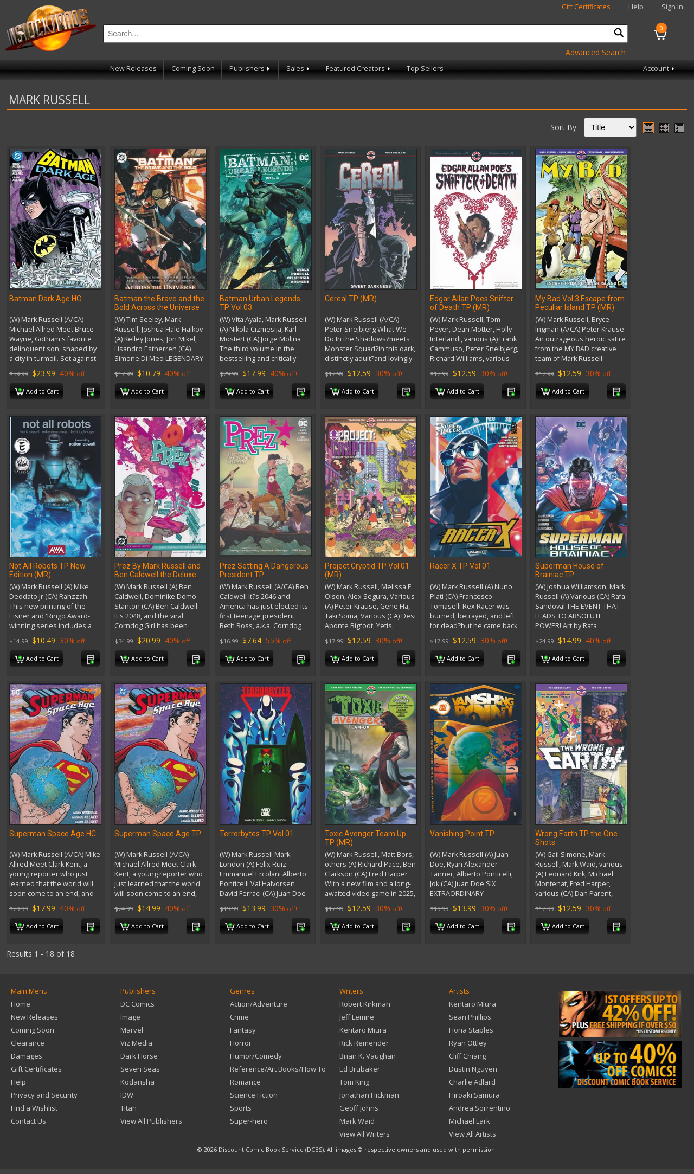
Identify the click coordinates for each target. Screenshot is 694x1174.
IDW (126, 1095)
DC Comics (137, 1004)
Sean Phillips (470, 1017)
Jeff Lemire (356, 1017)
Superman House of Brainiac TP (569, 570)
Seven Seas (140, 1069)
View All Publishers (151, 1121)
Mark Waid (357, 1121)
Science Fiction (254, 1095)
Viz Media (136, 1043)
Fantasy (243, 1030)
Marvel (131, 1030)
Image (130, 1017)
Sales (298, 68)
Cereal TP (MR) (351, 298)
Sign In (672, 6)
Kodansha (137, 1082)
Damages (26, 1056)
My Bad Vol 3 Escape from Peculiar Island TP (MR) (580, 303)
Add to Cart (37, 392)
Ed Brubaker (359, 1069)
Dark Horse (139, 1056)
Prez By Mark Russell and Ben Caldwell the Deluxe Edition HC (157, 575)
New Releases (133, 68)
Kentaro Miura (363, 1030)
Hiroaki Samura (474, 1095)
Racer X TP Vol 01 (460, 566)
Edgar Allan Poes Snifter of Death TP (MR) (471, 303)
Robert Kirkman (364, 1004)
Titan (128, 1108)
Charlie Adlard (472, 1082)
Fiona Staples (471, 1030)
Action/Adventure (258, 1004)
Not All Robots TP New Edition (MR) (47, 570)
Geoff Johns (358, 1108)
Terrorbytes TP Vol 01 (257, 833)
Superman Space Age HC (52, 833)
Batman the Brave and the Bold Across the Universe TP (159, 307)
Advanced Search (596, 52)
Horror (241, 1043)
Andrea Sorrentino (479, 1108)
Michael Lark (469, 1121)
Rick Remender (364, 1043)
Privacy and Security (44, 1095)
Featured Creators (359, 68)
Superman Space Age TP (157, 833)
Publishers (250, 68)
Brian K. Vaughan (367, 1056)
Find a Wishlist (34, 1108)
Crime (239, 1017)
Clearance (27, 1043)
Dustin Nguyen (473, 1069)
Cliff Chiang (467, 1056)
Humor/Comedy (256, 1056)
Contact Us (28, 1121)
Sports (241, 1108)
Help (636, 6)
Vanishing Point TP (462, 833)
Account (659, 68)
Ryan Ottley (468, 1043)
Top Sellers (425, 68)
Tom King (354, 1082)
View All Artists (472, 1134)
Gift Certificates (586, 6)
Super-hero (249, 1121)
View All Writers (364, 1134)
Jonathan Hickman (369, 1095)
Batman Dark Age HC (45, 298)
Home (20, 1004)
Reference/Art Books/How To (278, 1069)
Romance (245, 1082)
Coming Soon (193, 68)
